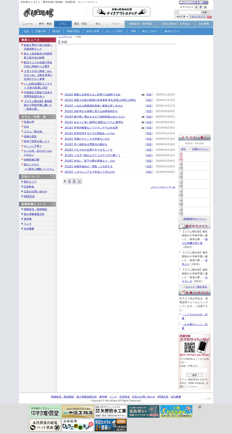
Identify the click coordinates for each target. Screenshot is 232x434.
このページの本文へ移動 (193, 2)
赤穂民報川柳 (31, 159)
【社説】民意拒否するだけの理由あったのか (89, 133)
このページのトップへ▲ (162, 187)
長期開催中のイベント (195, 219)
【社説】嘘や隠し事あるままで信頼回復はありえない (95, 116)
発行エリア (30, 181)
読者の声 (41, 31)
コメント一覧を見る (194, 286)
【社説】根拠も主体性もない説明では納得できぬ (92, 94)
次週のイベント (200, 149)
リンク (28, 223)
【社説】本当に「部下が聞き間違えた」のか (89, 160)
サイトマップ (198, 16)
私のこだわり (150, 31)
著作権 (28, 219)
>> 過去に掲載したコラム (39, 169)
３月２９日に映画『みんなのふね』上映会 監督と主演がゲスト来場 (38, 75)
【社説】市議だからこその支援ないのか (87, 138)
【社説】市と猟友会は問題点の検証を (85, 144)
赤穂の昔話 (73, 31)
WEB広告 (29, 196)
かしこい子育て (115, 31)
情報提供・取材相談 (35, 209)
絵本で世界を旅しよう (37, 141)
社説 (26, 31)
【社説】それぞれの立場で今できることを (88, 149)
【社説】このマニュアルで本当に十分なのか (89, 172)
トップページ (65, 36)
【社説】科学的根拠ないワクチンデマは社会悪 (91, 127)
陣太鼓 (56, 31)
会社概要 (29, 228)
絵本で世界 (92, 31)
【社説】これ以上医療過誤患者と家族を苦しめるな (93, 105)
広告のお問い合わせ (35, 191)
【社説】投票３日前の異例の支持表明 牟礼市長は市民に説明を (100, 100)
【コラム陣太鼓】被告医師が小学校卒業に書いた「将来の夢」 (38, 105)
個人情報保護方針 (34, 214)
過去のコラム (172, 31)
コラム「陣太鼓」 (34, 131)
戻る (183, 149)
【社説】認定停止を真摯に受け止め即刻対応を (91, 111)
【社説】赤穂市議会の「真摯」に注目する (88, 166)
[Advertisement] (116, 68)
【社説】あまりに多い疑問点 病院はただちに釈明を (94, 122)
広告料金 (29, 186)
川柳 (133, 31)
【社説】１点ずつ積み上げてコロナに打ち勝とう (92, 155)
